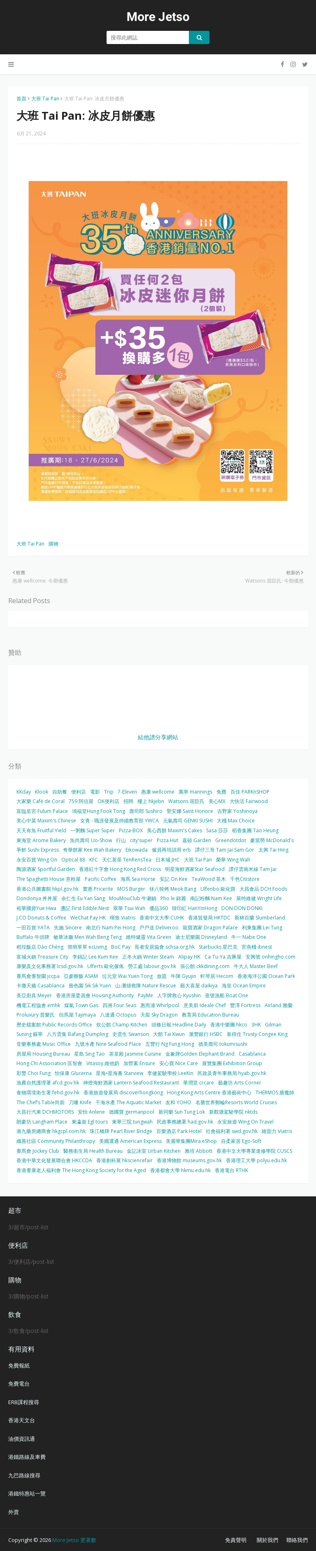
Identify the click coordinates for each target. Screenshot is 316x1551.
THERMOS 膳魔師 (275, 1092)
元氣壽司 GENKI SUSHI (188, 820)
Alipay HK (189, 956)
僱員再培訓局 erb (171, 849)
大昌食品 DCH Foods (263, 888)
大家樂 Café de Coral (40, 801)
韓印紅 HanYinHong (194, 908)
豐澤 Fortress (245, 1005)
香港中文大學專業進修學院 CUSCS (254, 1150)
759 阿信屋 (81, 801)
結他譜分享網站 (158, 737)
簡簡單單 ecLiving (87, 946)
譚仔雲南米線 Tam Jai (252, 869)
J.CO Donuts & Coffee (41, 917)
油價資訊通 (21, 1438)
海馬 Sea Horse (138, 878)
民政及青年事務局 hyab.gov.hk (232, 1073)
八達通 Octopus (118, 1014)
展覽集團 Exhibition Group (232, 1063)
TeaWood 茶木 (209, 878)
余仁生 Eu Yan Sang (83, 898)
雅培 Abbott (198, 1150)
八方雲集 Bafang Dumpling (77, 1034)
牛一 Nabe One (248, 936)
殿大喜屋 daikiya (199, 985)
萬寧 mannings (195, 791)
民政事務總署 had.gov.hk (185, 1121)
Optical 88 (73, 859)
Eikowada (136, 849)
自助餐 (59, 791)
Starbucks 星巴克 (218, 946)
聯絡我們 (297, 1540)
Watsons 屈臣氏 (186, 801)
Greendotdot (230, 840)
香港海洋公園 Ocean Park (266, 976)
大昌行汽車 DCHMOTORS (45, 1111)
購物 (53, 543)
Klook (41, 791)
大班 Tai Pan (45, 98)
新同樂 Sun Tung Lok (181, 1111)
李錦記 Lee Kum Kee (95, 956)
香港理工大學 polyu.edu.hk (256, 1160)
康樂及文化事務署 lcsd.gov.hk (49, 966)
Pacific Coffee (100, 878)
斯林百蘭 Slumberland (260, 917)
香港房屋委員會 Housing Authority (95, 995)
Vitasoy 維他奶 (102, 1063)
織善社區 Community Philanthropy (55, 1141)
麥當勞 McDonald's (272, 840)
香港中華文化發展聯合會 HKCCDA (54, 1160)
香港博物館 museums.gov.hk (189, 1160)
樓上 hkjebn (150, 801)
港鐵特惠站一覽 (27, 1493)
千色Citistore (245, 878)
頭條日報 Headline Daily (178, 1024)
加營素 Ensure (139, 1063)
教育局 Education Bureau (210, 1014)
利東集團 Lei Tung (262, 927)
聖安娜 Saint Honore (190, 811)
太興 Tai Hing (273, 849)
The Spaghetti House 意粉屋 (48, 878)
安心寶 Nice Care (178, 1063)
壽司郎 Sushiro (146, 811)
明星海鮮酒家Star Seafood (195, 869)
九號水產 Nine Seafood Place (108, 1043)
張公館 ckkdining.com (205, 966)
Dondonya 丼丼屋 (36, 898)
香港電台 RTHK (231, 1170)
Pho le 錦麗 (173, 898)
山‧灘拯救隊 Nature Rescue (145, 985)
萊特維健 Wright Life (259, 898)
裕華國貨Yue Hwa (36, 908)
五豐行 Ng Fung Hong (169, 1043)
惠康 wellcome (157, 791)
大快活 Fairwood (249, 801)
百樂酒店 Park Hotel (179, 1131)
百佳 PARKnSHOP (250, 791)
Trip (109, 791)
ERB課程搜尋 (23, 1402)
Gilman (273, 1024)
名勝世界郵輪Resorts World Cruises (236, 1102)
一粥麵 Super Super (92, 830)
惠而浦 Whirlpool (159, 1005)
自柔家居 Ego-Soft (241, 1141)
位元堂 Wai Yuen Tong (127, 976)
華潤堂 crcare (198, 1082)
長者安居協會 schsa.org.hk (165, 946)
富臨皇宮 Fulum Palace (42, 811)
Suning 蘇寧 (29, 1034)
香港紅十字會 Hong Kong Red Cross (120, 869)
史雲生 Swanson (130, 1034)
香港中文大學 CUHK (161, 917)
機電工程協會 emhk (38, 1005)
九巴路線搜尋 (24, 1475)
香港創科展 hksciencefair (124, 1160)
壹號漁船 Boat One (226, 995)
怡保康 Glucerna (73, 1073)
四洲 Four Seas (119, 1005)
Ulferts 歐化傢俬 (105, 966)
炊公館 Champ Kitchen (121, 1024)
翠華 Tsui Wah (129, 908)
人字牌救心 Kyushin (179, 995)
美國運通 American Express (130, 1141)
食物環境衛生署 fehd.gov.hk (47, 1092)
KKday (23, 791)
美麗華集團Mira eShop (191, 1141)
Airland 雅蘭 (279, 1005)
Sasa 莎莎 (217, 830)
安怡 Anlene (91, 1111)
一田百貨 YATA (33, 927)
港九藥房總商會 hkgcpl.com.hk (51, 1131)
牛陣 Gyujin (183, 976)
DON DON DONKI (242, 908)
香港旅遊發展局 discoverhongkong (123, 1092)
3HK (256, 1024)
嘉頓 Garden (196, 840)
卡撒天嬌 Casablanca (40, 985)
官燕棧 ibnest (257, 946)
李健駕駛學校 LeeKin (170, 1073)
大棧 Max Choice (236, 820)
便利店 (78, 791)
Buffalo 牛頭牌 (32, 936)
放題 (162, 976)
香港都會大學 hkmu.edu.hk (180, 1170)
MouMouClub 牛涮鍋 (132, 898)
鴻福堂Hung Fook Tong (98, 811)
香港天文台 (21, 1420)
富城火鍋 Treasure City (42, 956)
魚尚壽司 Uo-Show (91, 840)
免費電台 (19, 1383)
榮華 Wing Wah (233, 859)
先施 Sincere (68, 927)
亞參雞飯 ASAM (81, 976)
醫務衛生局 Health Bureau (93, 1150)
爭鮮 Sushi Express (37, 849)
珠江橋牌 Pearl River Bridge (121, 1131)
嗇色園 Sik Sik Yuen (90, 985)
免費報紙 (19, 1365)
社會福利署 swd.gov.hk (232, 1131)
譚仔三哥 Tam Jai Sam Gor (224, 849)
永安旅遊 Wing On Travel (245, 1121)
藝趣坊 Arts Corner (239, 1082)
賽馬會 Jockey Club (37, 1150)
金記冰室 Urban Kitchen (154, 1150)
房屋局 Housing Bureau (43, 1053)
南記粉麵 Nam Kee (211, 898)
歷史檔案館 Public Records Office (54, 1024)
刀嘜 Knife (80, 1102)
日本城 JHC (168, 859)
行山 (121, 840)
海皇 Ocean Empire (244, 985)
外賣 (13, 1512)
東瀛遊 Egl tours (90, 1121)
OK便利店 (108, 801)
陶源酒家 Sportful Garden (45, 869)
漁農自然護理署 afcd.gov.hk (47, 1082)
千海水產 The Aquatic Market (128, 1102)
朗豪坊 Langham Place (41, 1121)
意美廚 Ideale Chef (205, 1005)
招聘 (128, 801)
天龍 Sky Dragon (159, 1014)
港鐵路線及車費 (27, 1456)
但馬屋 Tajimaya (77, 1014)
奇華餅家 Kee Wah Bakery (92, 849)
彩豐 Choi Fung (33, 1073)
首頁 (21, 98)
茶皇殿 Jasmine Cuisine (135, 1053)
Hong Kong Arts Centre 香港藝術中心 (209, 1092)
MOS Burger (131, 888)
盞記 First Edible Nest (84, 908)
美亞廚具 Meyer (34, 995)
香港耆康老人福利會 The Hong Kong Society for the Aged (81, 1170)
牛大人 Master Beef (256, 966)
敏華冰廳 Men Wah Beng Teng (87, 936)
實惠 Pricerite (98, 888)
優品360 (158, 908)
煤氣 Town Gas (81, 1005)
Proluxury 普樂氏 (35, 1014)
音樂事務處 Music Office (43, 1043)
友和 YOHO (178, 1102)
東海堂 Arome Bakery (41, 840)
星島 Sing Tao (89, 1053)
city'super (141, 840)
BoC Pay (120, 946)
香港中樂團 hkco (228, 1024)
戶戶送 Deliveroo (159, 927)
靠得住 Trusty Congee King (257, 1034)
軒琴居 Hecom (216, 976)
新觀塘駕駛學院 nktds (233, 1111)
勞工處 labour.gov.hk (152, 966)
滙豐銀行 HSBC (206, 1034)
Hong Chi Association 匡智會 (49, 1063)
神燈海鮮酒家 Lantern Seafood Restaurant (131, 1082)
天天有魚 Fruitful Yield (41, 830)
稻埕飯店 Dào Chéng (39, 946)
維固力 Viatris (277, 1131)
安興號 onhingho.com (270, 956)
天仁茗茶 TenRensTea (126, 859)
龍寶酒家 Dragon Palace (210, 927)
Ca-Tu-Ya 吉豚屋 (223, 956)
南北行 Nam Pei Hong (110, 927)
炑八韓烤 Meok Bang (172, 888)
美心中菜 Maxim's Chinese (46, 820)
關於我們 (267, 1540)
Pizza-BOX (131, 830)
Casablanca (252, 1053)
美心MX (217, 801)
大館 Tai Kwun (169, 1034)
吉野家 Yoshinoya (237, 811)
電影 (95, 791)
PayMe (145, 995)
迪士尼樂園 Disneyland (201, 936)
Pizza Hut (167, 840)
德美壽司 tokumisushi (222, 1043)
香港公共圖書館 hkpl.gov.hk (47, 888)
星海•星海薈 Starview (119, 1073)
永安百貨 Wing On (36, 859)
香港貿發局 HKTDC (209, 917)
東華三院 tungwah (132, 1121)
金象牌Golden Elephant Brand (200, 1053)
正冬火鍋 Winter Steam (148, 956)
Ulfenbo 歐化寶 (217, 888)
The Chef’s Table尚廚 (40, 1102)
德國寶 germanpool (131, 1111)
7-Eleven (127, 791)
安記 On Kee (174, 878)
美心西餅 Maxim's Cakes (174, 830)
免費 (221, 791)
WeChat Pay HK (88, 917)
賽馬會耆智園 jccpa (38, 976)
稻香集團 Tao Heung (255, 830)
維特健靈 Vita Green (148, 936)
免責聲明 (235, 1540)
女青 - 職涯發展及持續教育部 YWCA (119, 820)
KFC (93, 859)
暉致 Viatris (122, 917)
